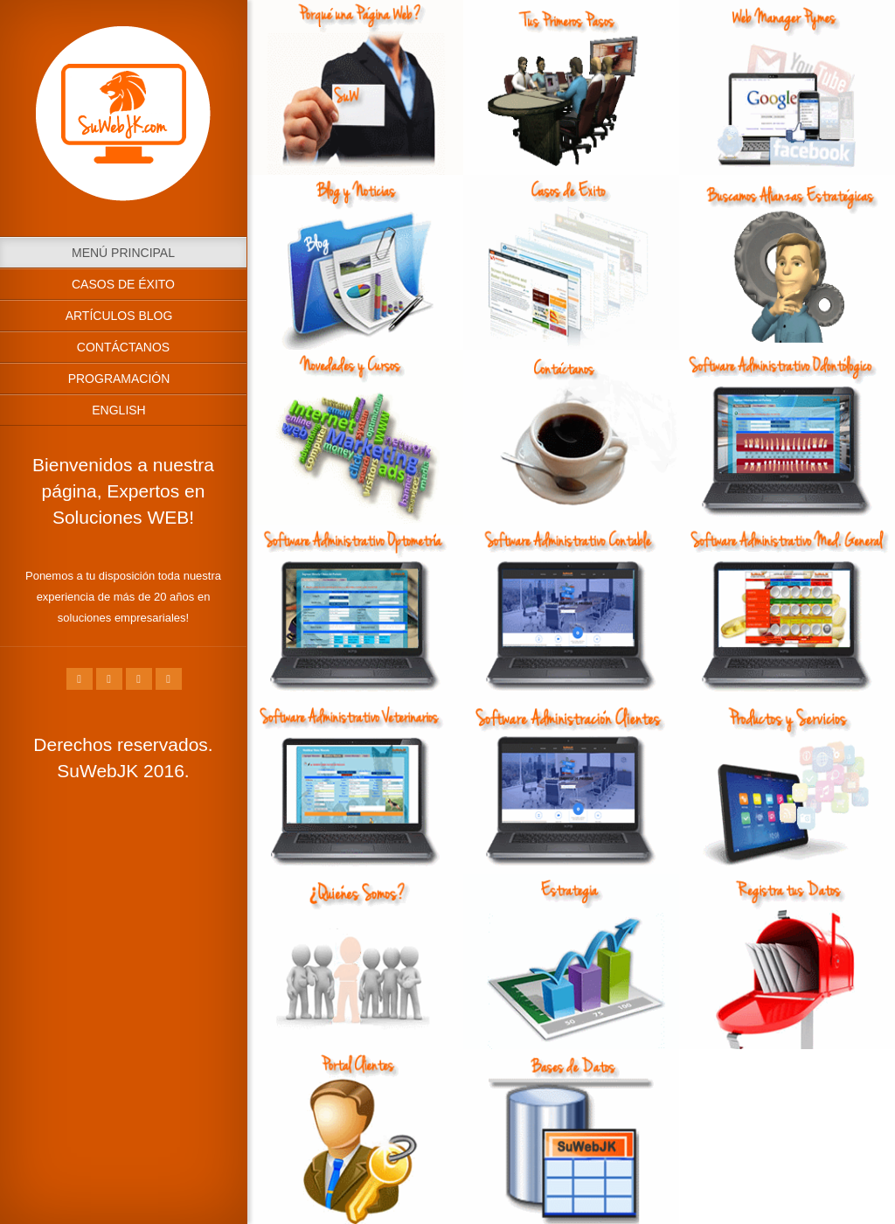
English (118, 410)
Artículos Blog (119, 316)
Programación (119, 379)
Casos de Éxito (123, 284)
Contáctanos (123, 347)
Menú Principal (123, 253)
